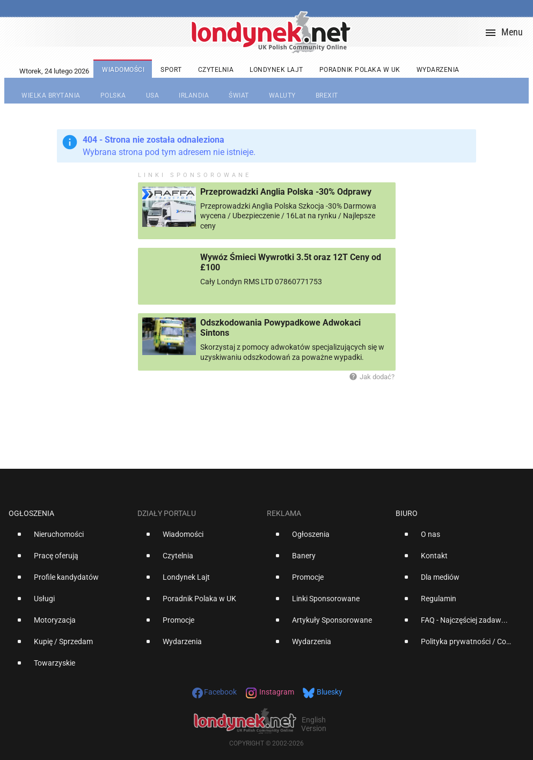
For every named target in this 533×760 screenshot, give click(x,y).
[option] (69, 538)
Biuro (407, 513)
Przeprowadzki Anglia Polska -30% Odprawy (285, 192)
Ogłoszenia (31, 513)
